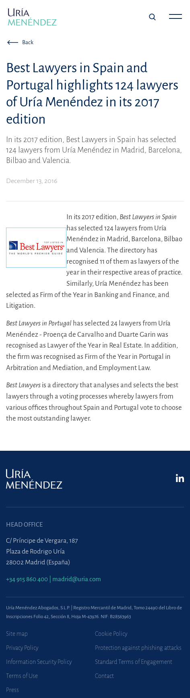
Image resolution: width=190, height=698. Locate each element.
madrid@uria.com (76, 579)
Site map (17, 634)
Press (12, 690)
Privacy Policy (22, 648)
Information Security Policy (39, 662)
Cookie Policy (111, 634)
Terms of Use (22, 676)
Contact (104, 676)
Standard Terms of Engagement (133, 662)
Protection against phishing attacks (138, 648)
